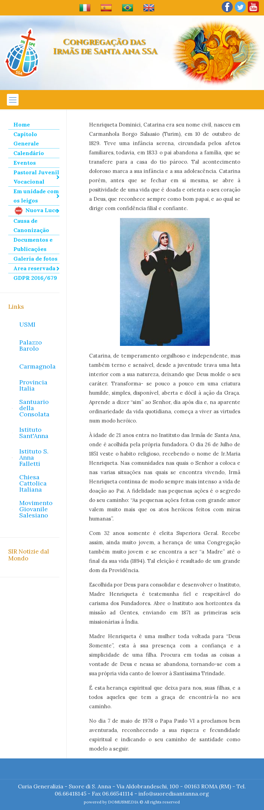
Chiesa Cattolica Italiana (33, 483)
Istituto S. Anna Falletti (33, 457)
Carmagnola (37, 366)
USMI (27, 324)
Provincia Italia (33, 385)
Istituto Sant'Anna (33, 433)
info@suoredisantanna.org (174, 793)
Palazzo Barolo (30, 345)
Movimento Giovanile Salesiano (36, 509)
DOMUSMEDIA (123, 801)
